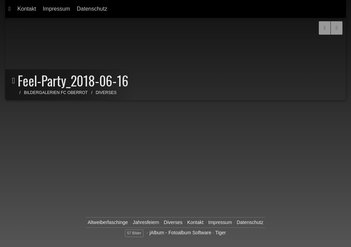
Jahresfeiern (146, 222)
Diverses (106, 92)
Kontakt (26, 9)
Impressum (56, 9)
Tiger (220, 232)
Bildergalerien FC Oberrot (56, 92)
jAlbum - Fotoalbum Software (180, 232)
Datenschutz (92, 9)
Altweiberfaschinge (108, 222)
